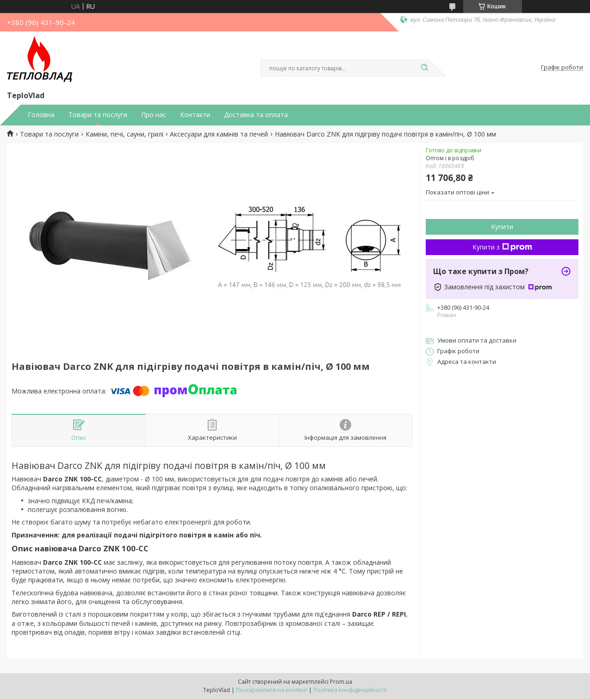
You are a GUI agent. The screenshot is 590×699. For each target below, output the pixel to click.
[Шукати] (425, 68)
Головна (41, 115)
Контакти (195, 115)
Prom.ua (341, 682)
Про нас (153, 115)
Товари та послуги (97, 115)
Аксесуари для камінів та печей (219, 134)
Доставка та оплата (256, 115)
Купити (502, 226)
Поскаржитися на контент (271, 690)
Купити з (502, 247)
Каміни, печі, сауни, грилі (124, 134)
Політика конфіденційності (350, 690)
